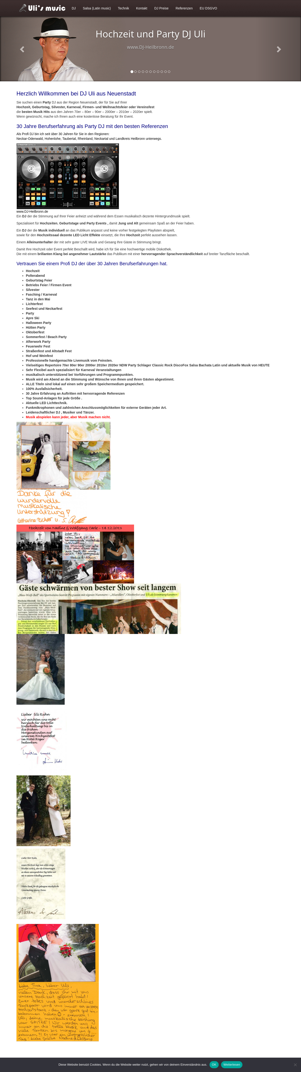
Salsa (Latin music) (97, 8)
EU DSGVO (208, 8)
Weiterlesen (231, 1064)
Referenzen (184, 8)
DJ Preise (161, 8)
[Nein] (295, 1064)
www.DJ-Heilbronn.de (32, 211)
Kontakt (141, 8)
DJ (74, 8)
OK (214, 1064)
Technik (123, 8)
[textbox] (150, 344)
